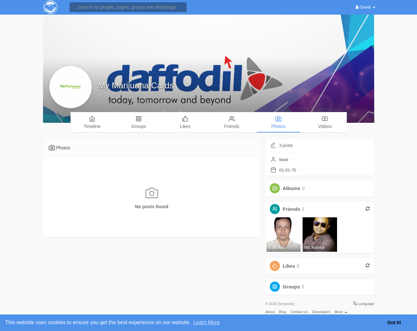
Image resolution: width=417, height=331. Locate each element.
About (270, 312)
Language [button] (363, 304)
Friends (291, 209)
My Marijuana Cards (136, 85)
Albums (291, 188)
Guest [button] (365, 7)
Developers (321, 312)
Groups (291, 286)
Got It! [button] (394, 322)
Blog (282, 312)
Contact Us (299, 312)
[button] (128, 6)
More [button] (341, 312)
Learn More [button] (206, 322)
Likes (289, 266)
